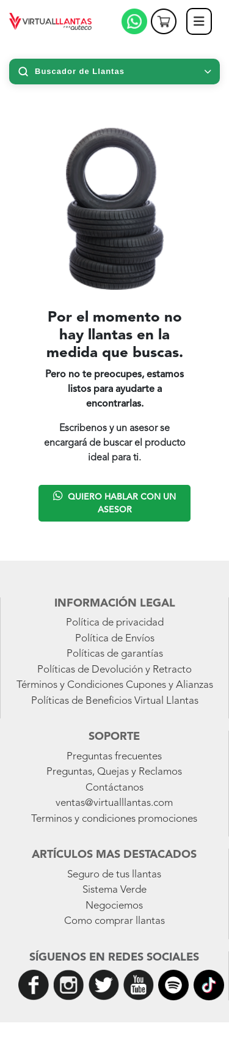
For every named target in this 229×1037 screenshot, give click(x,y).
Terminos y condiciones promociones (114, 819)
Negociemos (114, 906)
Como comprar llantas (114, 921)
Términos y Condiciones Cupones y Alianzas (114, 685)
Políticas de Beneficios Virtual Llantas (114, 701)
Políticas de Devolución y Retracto (114, 670)
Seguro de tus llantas (114, 874)
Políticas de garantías (115, 654)
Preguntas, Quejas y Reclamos (114, 772)
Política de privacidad (115, 623)
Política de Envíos (114, 638)
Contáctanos (114, 788)
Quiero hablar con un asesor (114, 502)
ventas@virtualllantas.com (114, 803)
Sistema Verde (114, 890)
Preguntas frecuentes (114, 756)
